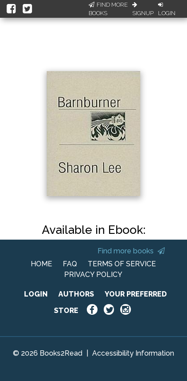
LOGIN (36, 294)
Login (166, 9)
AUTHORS (76, 294)
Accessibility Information (133, 353)
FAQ (70, 264)
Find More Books (108, 9)
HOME (41, 264)
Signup (143, 9)
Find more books (131, 251)
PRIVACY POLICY (93, 274)
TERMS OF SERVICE (122, 264)
